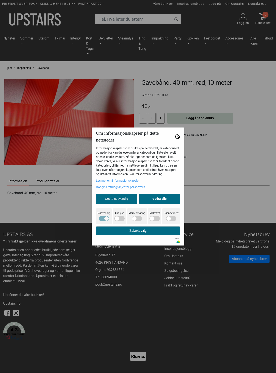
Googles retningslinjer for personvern (120, 187)
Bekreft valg (138, 230)
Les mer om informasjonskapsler (118, 180)
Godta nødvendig (116, 198)
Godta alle (159, 198)
